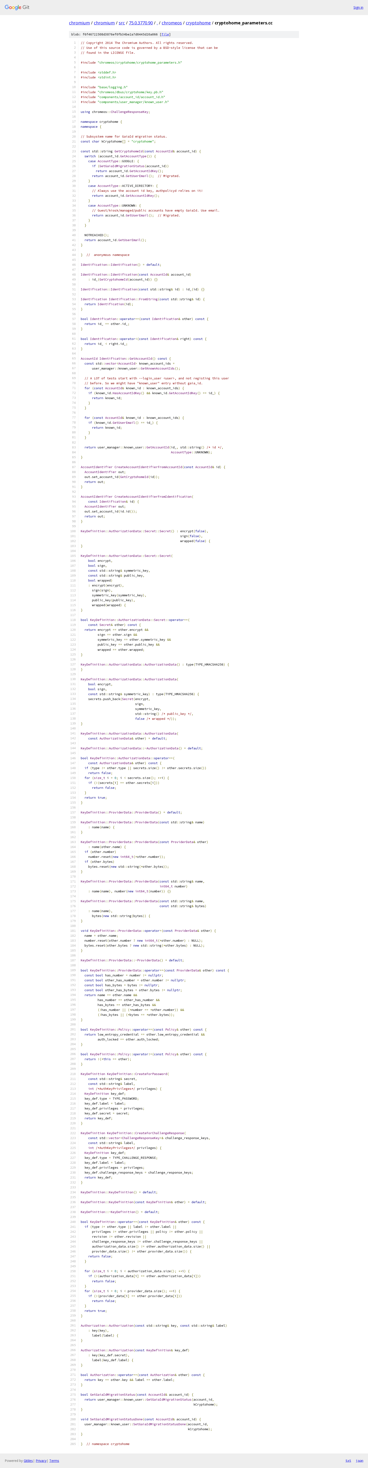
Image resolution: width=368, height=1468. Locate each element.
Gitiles (28, 1460)
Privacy (41, 1460)
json (359, 1460)
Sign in (358, 7)
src (122, 23)
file (165, 34)
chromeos (172, 23)
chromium (79, 23)
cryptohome (198, 23)
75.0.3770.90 (141, 23)
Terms (54, 1460)
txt (348, 1460)
